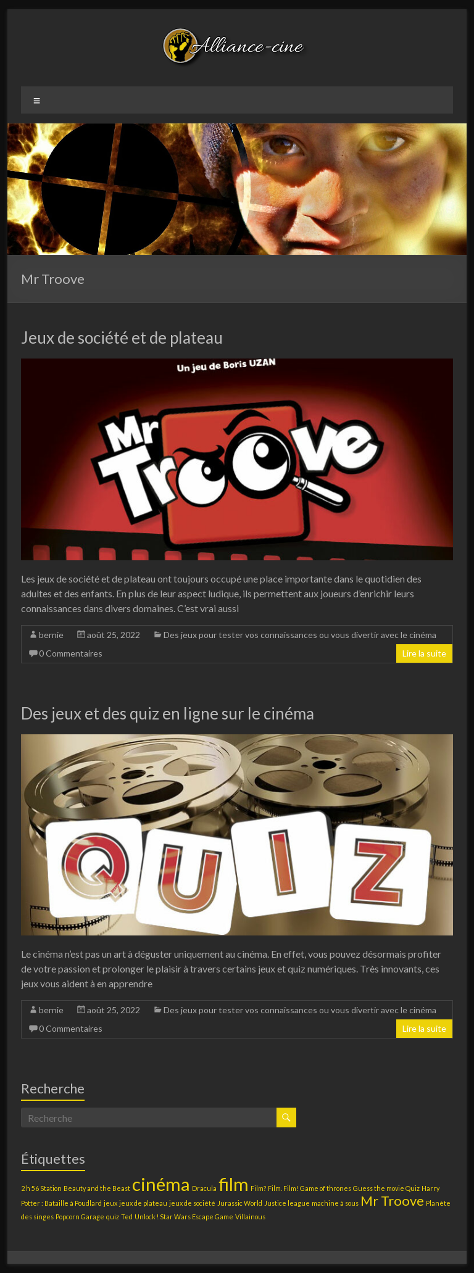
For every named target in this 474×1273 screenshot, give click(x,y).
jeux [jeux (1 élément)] (110, 1203)
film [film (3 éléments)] (233, 1184)
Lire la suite (424, 653)
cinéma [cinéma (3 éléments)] (161, 1184)
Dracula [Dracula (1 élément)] (204, 1188)
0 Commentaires (70, 653)
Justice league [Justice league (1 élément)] (287, 1203)
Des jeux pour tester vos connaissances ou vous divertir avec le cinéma (300, 634)
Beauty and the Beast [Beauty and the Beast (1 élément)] (97, 1188)
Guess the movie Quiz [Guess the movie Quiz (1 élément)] (386, 1188)
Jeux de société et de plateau (122, 337)
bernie (51, 634)
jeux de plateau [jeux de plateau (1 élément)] (143, 1203)
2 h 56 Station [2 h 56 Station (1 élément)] (41, 1188)
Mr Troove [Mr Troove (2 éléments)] (392, 1200)
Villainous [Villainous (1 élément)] (250, 1217)
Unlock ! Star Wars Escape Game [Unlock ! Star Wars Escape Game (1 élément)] (184, 1217)
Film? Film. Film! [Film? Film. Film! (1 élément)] (274, 1188)
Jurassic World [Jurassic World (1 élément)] (239, 1203)
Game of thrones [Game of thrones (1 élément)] (325, 1188)
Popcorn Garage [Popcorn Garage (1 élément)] (80, 1217)
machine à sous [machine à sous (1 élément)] (335, 1203)
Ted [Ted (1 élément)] (127, 1217)
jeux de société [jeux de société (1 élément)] (192, 1203)
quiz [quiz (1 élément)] (112, 1217)
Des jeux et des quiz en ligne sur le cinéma (167, 713)
